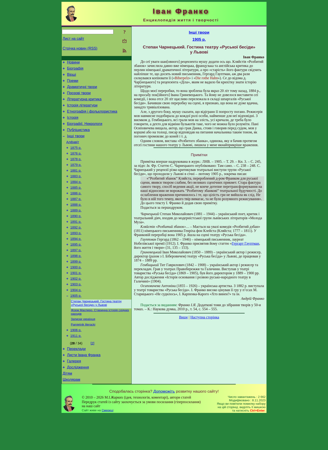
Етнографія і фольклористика (92, 117)
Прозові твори (79, 97)
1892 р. (76, 247)
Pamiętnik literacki (83, 354)
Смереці (107, 445)
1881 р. (76, 183)
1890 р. (76, 234)
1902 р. (76, 304)
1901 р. (76, 298)
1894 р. (76, 260)
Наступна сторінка (204, 317)
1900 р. (76, 292)
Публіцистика (78, 138)
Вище (183, 317)
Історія (72, 124)
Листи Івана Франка (83, 387)
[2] (92, 374)
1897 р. (76, 273)
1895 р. (76, 266)
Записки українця (83, 348)
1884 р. (76, 196)
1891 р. (76, 241)
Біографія (75, 70)
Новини (73, 63)
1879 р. (76, 177)
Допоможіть (164, 426)
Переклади (76, 381)
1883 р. (76, 190)
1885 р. (76, 202)
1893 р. (76, 253)
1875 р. (76, 158)
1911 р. (76, 367)
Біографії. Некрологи (84, 131)
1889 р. (76, 228)
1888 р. (76, 222)
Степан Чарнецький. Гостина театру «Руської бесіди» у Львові (96, 331)
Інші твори (76, 145)
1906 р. (76, 360)
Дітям (67, 408)
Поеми (72, 83)
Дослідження (78, 401)
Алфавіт (72, 151)
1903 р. (76, 311)
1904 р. (76, 317)
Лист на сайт (73, 39)
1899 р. (76, 285)
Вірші (71, 77)
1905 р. (76, 323)
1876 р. (76, 164)
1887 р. (76, 215)
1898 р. (76, 279)
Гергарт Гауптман (245, 243)
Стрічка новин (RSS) (80, 48)
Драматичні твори (82, 90)
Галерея (74, 394)
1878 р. (76, 171)
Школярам (71, 415)
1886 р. (76, 209)
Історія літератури (82, 111)
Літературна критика (84, 104)
